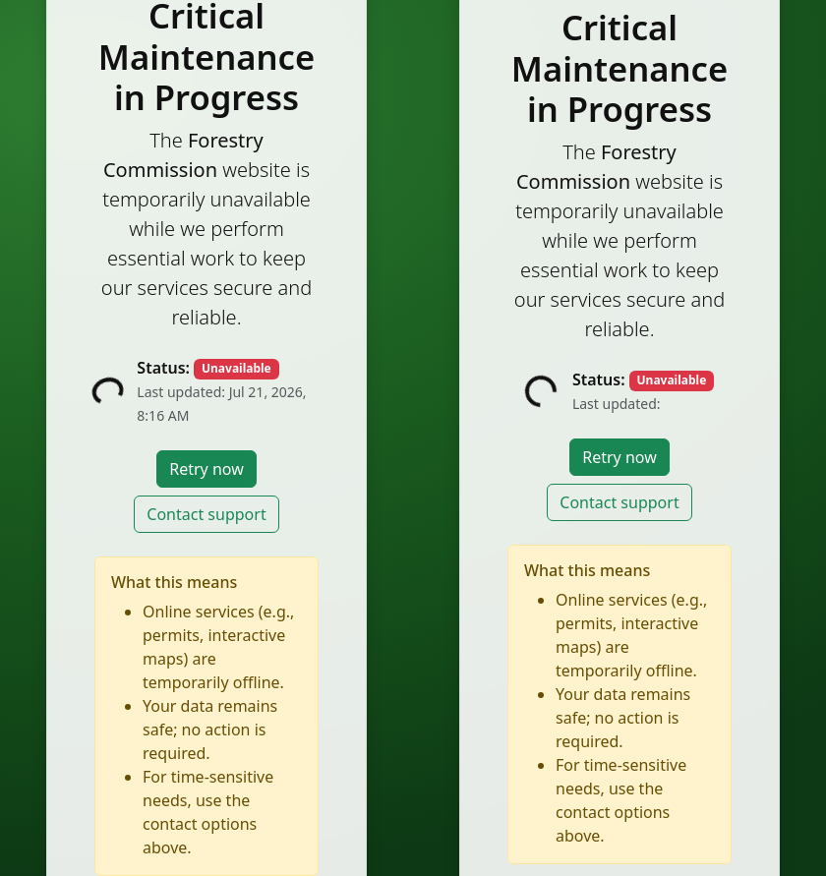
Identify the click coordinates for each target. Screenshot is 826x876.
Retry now (206, 469)
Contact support (206, 514)
